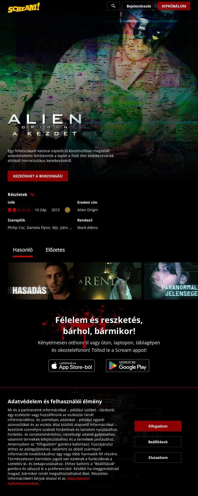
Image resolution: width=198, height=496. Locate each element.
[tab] (26, 250)
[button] (99, 194)
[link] (24, 8)
